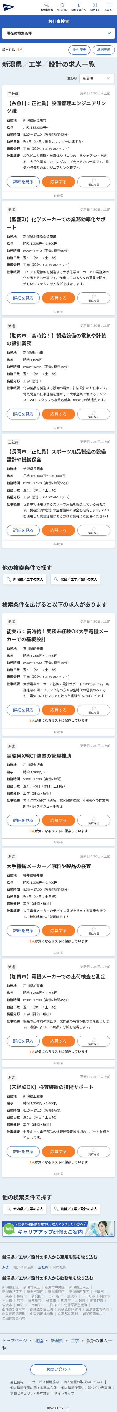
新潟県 (57, 1340)
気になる (62, 7)
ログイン (95, 7)
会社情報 (16, 1382)
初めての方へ (78, 7)
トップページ (14, 1340)
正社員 (43, 1267)
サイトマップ (64, 1393)
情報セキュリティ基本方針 (30, 1393)
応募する (58, 181)
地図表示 (103, 50)
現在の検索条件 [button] (19, 33)
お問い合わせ (58, 1369)
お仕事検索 (47, 7)
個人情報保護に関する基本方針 (33, 1388)
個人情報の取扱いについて (83, 1382)
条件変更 (79, 50)
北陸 (39, 1340)
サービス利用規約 (45, 1382)
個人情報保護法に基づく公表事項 (86, 1388)
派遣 (5, 1267)
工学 (75, 1340)
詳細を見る (23, 181)
